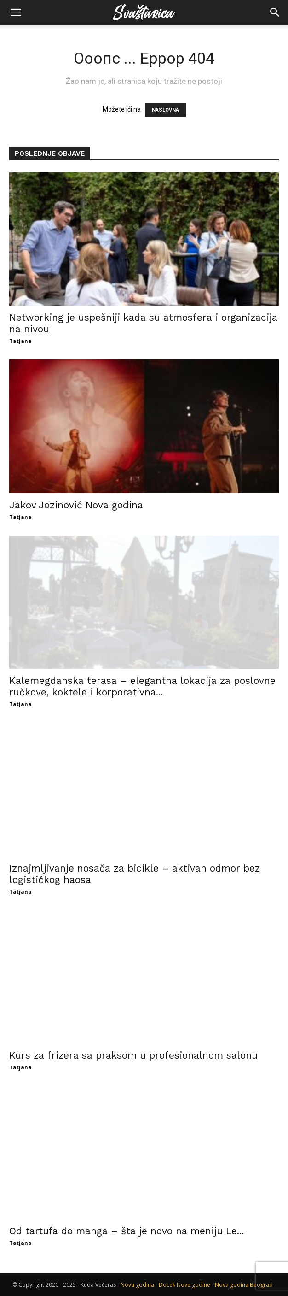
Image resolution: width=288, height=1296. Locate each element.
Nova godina (137, 1285)
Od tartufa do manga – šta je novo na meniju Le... (126, 1231)
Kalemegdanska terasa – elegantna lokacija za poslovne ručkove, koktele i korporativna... (142, 686)
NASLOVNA (165, 110)
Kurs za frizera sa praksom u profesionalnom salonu (133, 1055)
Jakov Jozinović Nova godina (76, 505)
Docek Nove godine (184, 1285)
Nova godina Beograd (244, 1285)
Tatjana (20, 340)
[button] (15, 12)
